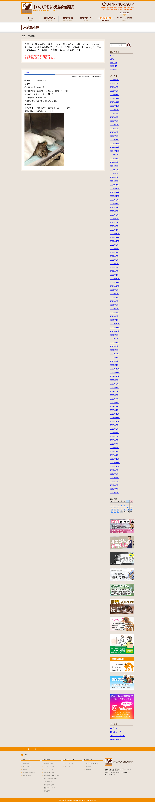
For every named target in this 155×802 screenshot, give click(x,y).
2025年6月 (114, 121)
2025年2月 (114, 136)
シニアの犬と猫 (48, 769)
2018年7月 (114, 433)
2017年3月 (114, 493)
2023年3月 (114, 222)
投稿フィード (115, 732)
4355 (112, 56)
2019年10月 (115, 376)
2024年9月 (114, 155)
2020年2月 (114, 361)
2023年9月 (114, 200)
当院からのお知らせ (92, 763)
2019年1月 (114, 410)
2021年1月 (114, 320)
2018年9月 (114, 425)
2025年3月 (114, 132)
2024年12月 (115, 144)
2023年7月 (114, 207)
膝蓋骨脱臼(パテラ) (49, 788)
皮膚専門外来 (48, 782)
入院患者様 (31, 36)
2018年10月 (115, 421)
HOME (23, 36)
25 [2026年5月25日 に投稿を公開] (111, 512)
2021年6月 (114, 301)
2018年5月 (114, 440)
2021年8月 (114, 294)
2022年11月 (115, 237)
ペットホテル (69, 763)
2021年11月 (115, 282)
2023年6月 (114, 211)
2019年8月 (114, 384)
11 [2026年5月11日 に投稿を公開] (111, 508)
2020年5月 (114, 350)
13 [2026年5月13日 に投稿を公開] (118, 508)
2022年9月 (114, 245)
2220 (26, 73)
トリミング (68, 766)
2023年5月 (114, 215)
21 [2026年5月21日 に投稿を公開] (121, 510)
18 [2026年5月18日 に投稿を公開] (111, 510)
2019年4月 (114, 399)
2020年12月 (115, 324)
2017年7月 (114, 478)
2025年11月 (115, 102)
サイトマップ (39, 749)
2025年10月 (115, 106)
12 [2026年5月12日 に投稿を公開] (115, 508)
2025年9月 (114, 110)
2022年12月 (115, 234)
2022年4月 (114, 264)
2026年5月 (114, 80)
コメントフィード (117, 736)
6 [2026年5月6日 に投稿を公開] (118, 505)
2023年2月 (114, 226)
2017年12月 (115, 459)
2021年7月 (114, 297)
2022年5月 (114, 260)
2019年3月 (114, 403)
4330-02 (113, 63)
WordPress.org (116, 739)
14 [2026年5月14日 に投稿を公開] (121, 508)
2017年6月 (114, 481)
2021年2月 (114, 316)
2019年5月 (114, 395)
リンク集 (26, 749)
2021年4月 (114, 309)
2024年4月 (114, 174)
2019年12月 (115, 369)
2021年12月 (115, 279)
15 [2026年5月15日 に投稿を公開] (124, 508)
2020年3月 (114, 358)
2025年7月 (114, 117)
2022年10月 (115, 241)
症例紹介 (88, 769)
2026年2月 (114, 91)
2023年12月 (115, 189)
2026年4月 (114, 83)
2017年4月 (114, 489)
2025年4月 (114, 128)
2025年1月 (114, 140)
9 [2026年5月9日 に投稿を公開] (127, 505)
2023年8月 (114, 204)
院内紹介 (25, 769)
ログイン (113, 728)
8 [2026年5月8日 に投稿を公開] (124, 505)
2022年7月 (114, 252)
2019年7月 (114, 388)
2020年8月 (114, 339)
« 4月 (112, 514)
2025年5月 (114, 125)
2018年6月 (114, 436)
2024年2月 (114, 181)
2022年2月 (114, 271)
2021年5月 (114, 305)
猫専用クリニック (49, 772)
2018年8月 (114, 429)
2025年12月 (115, 98)
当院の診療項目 (48, 763)
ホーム (27, 754)
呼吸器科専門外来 (49, 785)
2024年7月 (114, 162)
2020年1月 (114, 365)
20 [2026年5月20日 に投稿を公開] (118, 510)
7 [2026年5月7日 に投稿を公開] (121, 505)
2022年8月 (114, 249)
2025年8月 (114, 113)
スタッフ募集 (27, 775)
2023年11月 (115, 192)
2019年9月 (114, 380)
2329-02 (113, 66)
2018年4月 (114, 444)
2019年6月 (114, 391)
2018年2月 (114, 451)
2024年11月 (115, 147)
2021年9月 (114, 290)
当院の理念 (26, 763)
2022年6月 (114, 256)
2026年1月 (114, 95)
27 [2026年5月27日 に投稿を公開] (118, 512)
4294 (112, 59)
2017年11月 (115, 463)
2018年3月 (114, 448)
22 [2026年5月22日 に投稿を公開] (124, 510)
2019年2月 (114, 406)
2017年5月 (114, 485)
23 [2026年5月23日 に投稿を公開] (128, 510)
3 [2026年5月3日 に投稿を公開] (131, 503)
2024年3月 (114, 177)
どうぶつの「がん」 (50, 766)
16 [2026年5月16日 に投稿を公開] (128, 508)
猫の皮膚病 (47, 791)
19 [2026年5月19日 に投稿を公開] (115, 510)
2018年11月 (115, 418)
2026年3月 (114, 87)
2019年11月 (115, 373)
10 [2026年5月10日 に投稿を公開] (131, 505)
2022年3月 (114, 267)
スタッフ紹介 (27, 766)
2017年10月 (115, 466)
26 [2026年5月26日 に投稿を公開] (115, 512)
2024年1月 (114, 185)
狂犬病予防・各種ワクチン (52, 775)
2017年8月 (114, 474)
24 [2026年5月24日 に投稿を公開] (131, 510)
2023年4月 (114, 219)
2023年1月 (114, 230)
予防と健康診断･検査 (50, 778)
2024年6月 (114, 166)
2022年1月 (114, 275)
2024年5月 (114, 170)
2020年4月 (114, 354)
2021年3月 (114, 312)
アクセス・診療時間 (29, 772)
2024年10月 (115, 151)
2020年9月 (114, 335)
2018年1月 (114, 455)
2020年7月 (114, 343)
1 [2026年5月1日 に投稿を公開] (124, 503)
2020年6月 (114, 346)
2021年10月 (115, 286)
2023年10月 (115, 196)
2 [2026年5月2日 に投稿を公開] (127, 503)
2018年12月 (115, 414)
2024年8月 (114, 159)
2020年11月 (115, 328)
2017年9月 (114, 470)
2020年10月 (115, 331)
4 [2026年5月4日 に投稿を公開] (111, 505)
